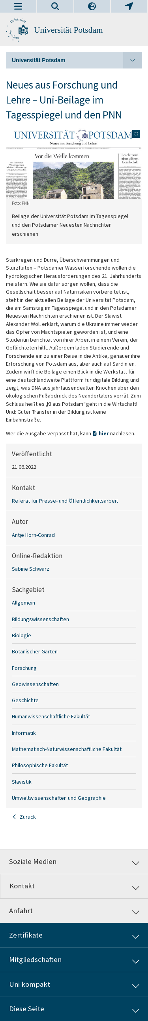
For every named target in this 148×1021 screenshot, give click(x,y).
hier (104, 433)
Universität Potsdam (68, 30)
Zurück (28, 816)
